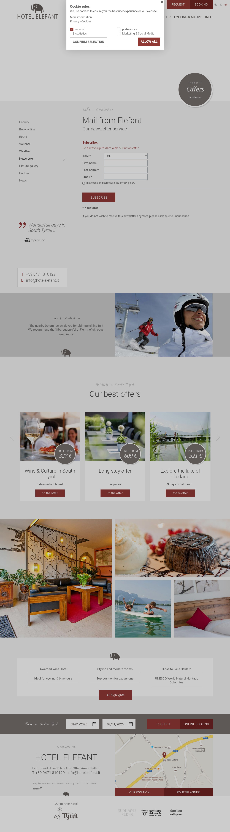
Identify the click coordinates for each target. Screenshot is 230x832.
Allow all (149, 41)
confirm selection (88, 42)
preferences (129, 29)
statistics (81, 33)
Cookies (86, 21)
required (80, 29)
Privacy (74, 21)
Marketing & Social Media (138, 33)
